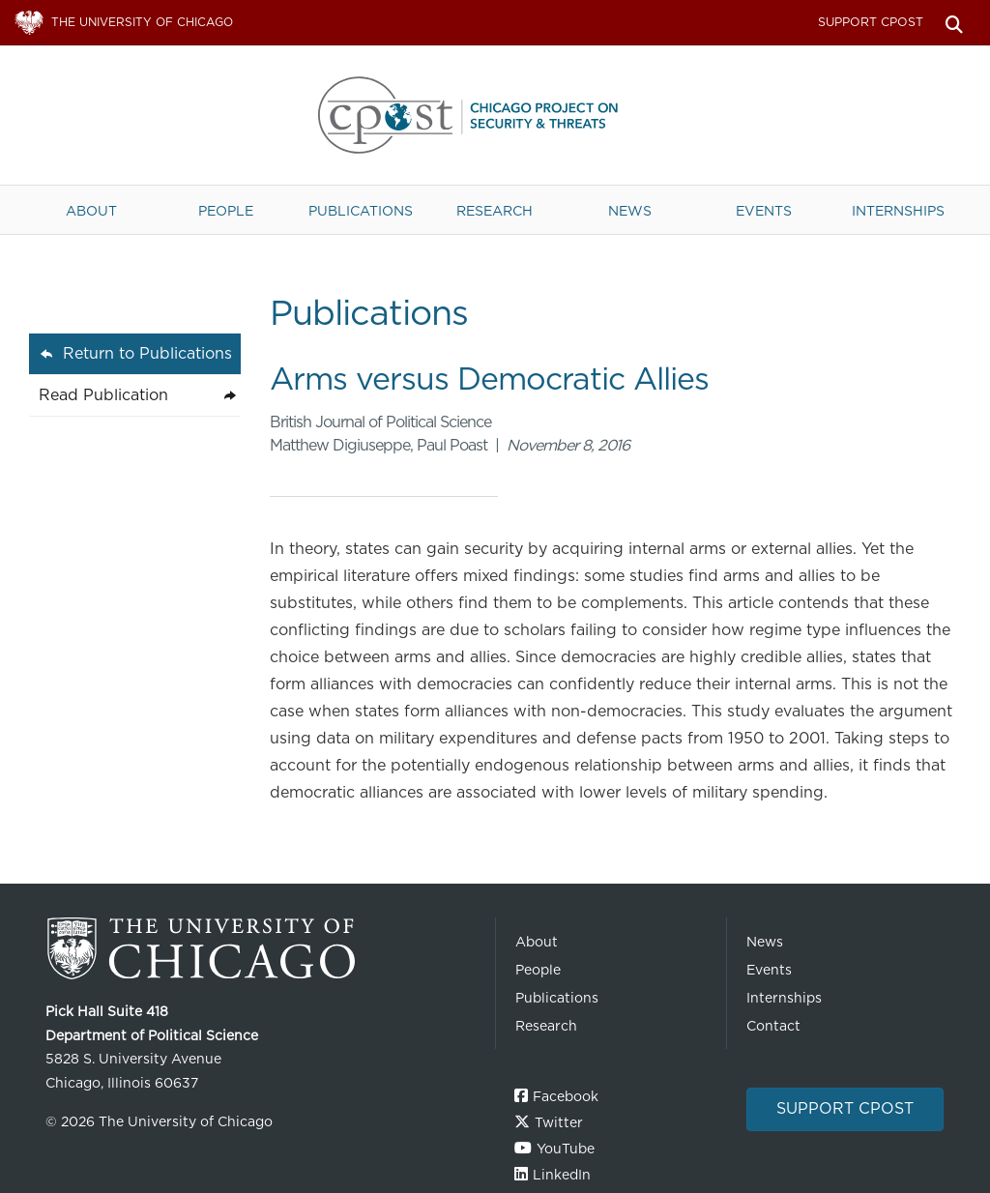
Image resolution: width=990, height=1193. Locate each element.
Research (494, 210)
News (630, 210)
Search (953, 23)
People (225, 210)
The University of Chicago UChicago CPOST (495, 115)
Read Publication (103, 395)
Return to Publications (147, 353)
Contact (773, 1025)
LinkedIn (562, 1174)
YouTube (566, 1148)
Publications (360, 210)
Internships (898, 210)
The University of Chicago (262, 948)
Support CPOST (870, 22)
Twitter (559, 1122)
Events (764, 210)
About (91, 210)
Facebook (565, 1096)
